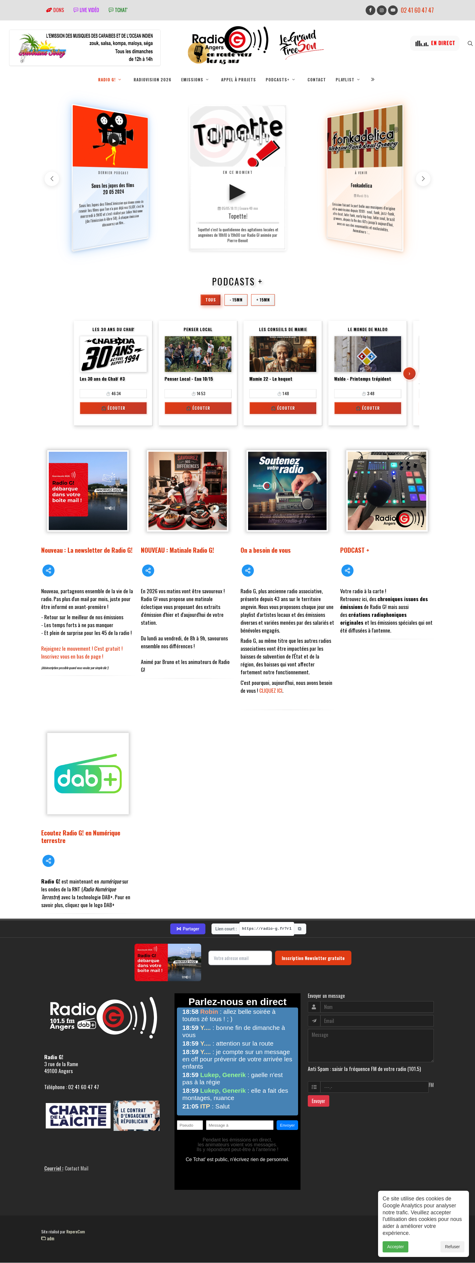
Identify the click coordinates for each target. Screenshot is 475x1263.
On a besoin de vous (266, 550)
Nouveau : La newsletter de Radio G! (87, 550)
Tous (210, 300)
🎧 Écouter (113, 408)
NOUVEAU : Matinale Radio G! (177, 550)
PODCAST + (354, 550)
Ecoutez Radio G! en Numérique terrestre (80, 836)
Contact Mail (76, 1168)
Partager (187, 928)
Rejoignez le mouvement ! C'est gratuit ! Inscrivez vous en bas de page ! (82, 652)
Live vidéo (86, 10)
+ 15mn (263, 300)
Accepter (395, 1246)
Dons (55, 10)
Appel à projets (238, 79)
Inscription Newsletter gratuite (313, 958)
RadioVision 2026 (152, 79)
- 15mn (236, 300)
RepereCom (75, 1231)
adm (47, 1238)
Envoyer (318, 1101)
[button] (423, 178)
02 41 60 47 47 (417, 10)
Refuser (452, 1246)
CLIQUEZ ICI (270, 690)
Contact (316, 79)
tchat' (118, 10)
